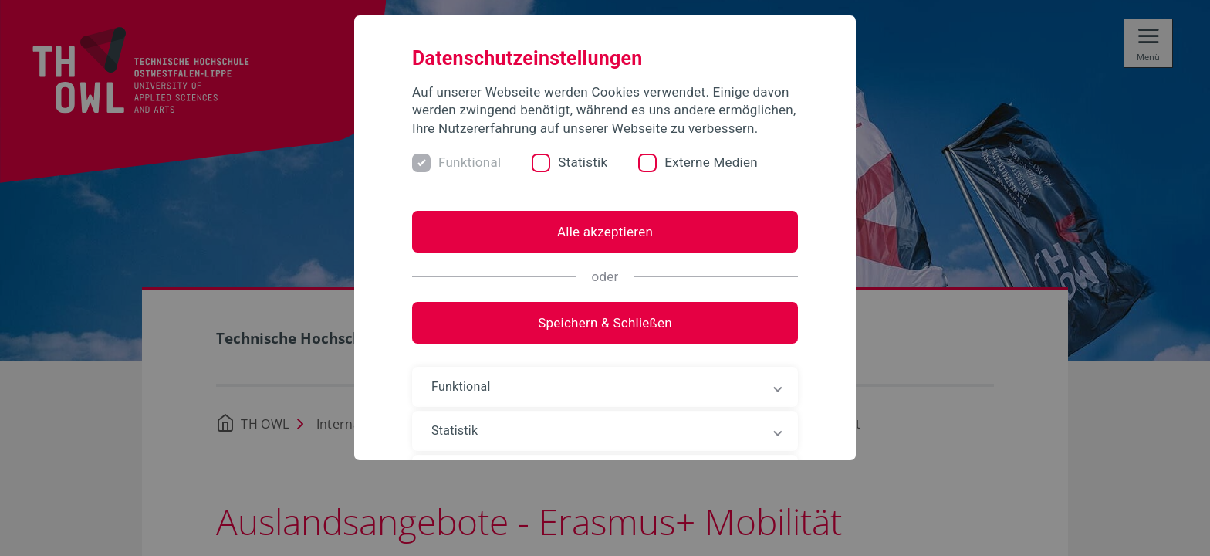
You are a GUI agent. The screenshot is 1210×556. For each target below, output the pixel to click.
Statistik (582, 162)
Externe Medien (711, 162)
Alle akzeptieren (605, 231)
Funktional (469, 162)
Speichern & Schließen (605, 323)
